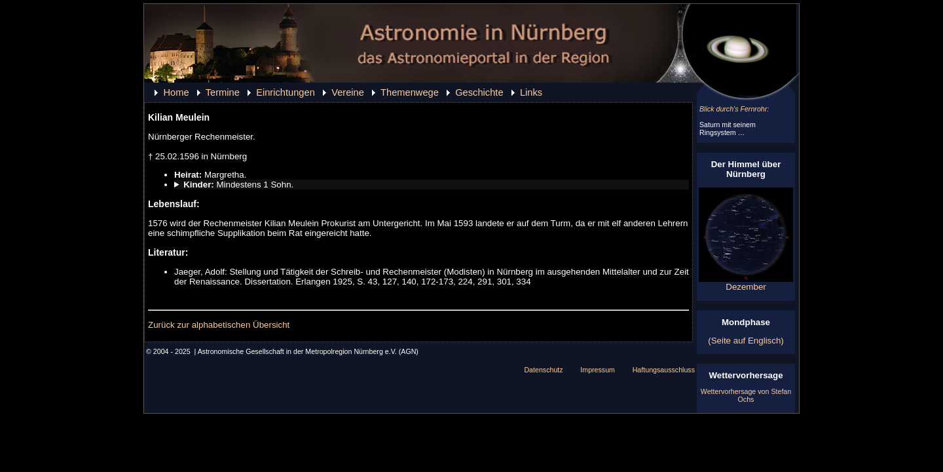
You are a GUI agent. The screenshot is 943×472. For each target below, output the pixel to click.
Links (531, 92)
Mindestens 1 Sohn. (238, 184)
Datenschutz (543, 370)
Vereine (347, 92)
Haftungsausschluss (664, 370)
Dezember (746, 283)
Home (176, 92)
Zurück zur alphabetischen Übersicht (218, 325)
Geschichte (479, 92)
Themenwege (409, 92)
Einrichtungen (285, 92)
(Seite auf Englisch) (746, 340)
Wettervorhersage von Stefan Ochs (746, 395)
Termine (223, 92)
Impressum (597, 370)
